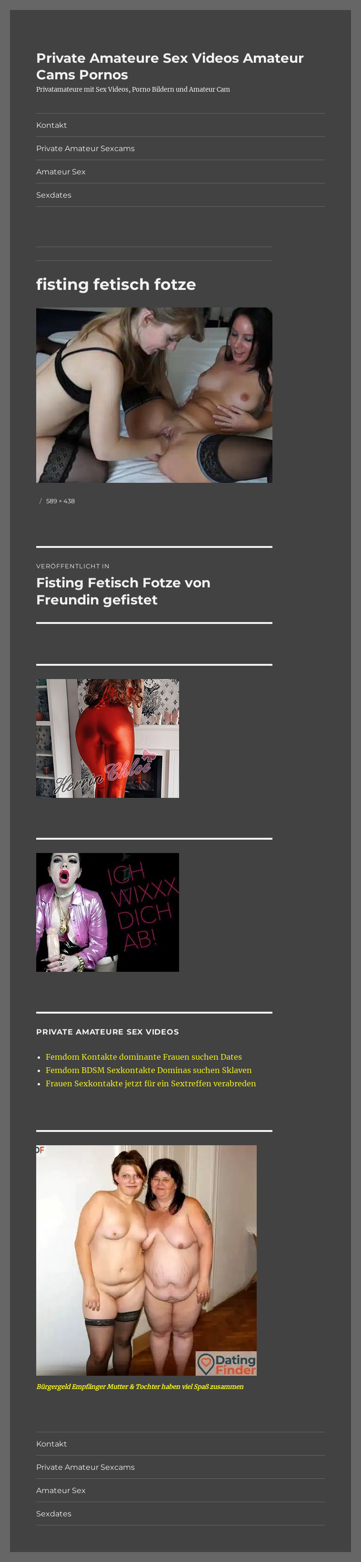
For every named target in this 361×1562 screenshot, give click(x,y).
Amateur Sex (61, 171)
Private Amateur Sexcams (85, 148)
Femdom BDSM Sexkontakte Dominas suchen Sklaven (149, 1070)
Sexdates (53, 195)
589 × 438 (60, 501)
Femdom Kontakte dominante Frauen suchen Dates (144, 1057)
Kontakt (51, 125)
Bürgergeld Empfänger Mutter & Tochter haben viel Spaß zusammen (139, 1387)
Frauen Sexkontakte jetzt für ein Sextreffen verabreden (151, 1083)
